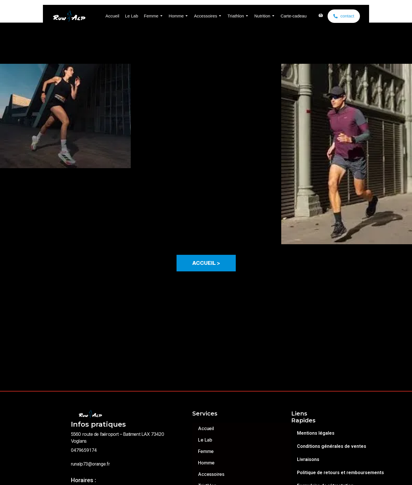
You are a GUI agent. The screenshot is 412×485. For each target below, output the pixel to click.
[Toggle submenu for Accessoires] (219, 16)
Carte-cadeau (294, 15)
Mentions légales (315, 433)
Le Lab (131, 15)
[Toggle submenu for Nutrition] (272, 16)
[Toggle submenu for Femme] (161, 16)
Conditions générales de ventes (331, 446)
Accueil (112, 15)
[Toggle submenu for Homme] (186, 16)
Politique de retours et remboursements (340, 472)
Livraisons (308, 459)
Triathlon (235, 15)
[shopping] (320, 16)
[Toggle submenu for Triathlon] (246, 16)
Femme (151, 15)
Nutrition (262, 15)
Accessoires (205, 15)
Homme (176, 15)
